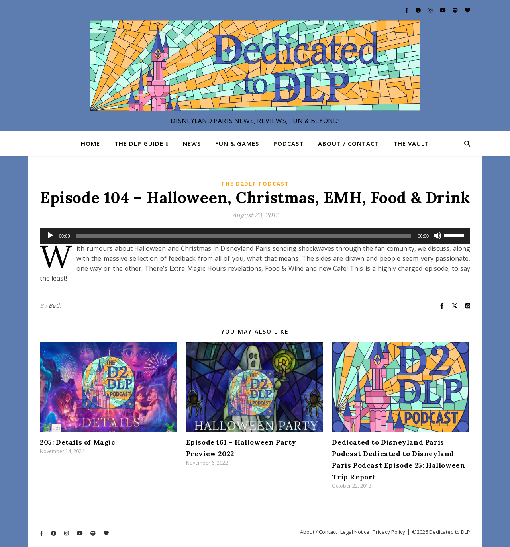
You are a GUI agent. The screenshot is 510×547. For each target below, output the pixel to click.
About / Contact (348, 143)
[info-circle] (419, 10)
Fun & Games (237, 143)
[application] (255, 236)
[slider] (244, 236)
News (192, 143)
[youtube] (443, 10)
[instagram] (431, 10)
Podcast (288, 143)
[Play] (50, 236)
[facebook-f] (407, 10)
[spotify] (456, 10)
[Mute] (437, 236)
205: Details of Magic (78, 442)
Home (90, 143)
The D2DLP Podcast (255, 183)
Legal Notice (354, 531)
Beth (55, 305)
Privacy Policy (389, 531)
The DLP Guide (138, 143)
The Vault (411, 143)
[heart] (467, 10)
